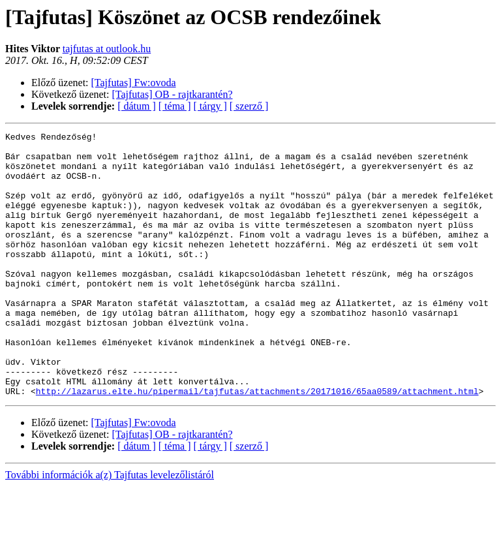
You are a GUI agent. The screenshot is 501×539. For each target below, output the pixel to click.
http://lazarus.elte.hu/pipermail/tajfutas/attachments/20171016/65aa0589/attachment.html (257, 444)
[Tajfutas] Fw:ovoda (133, 82)
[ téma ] (175, 106)
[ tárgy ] (210, 106)
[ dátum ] (136, 106)
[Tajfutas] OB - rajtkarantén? (172, 94)
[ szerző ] (249, 106)
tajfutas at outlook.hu (107, 48)
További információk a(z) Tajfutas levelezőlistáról (109, 527)
